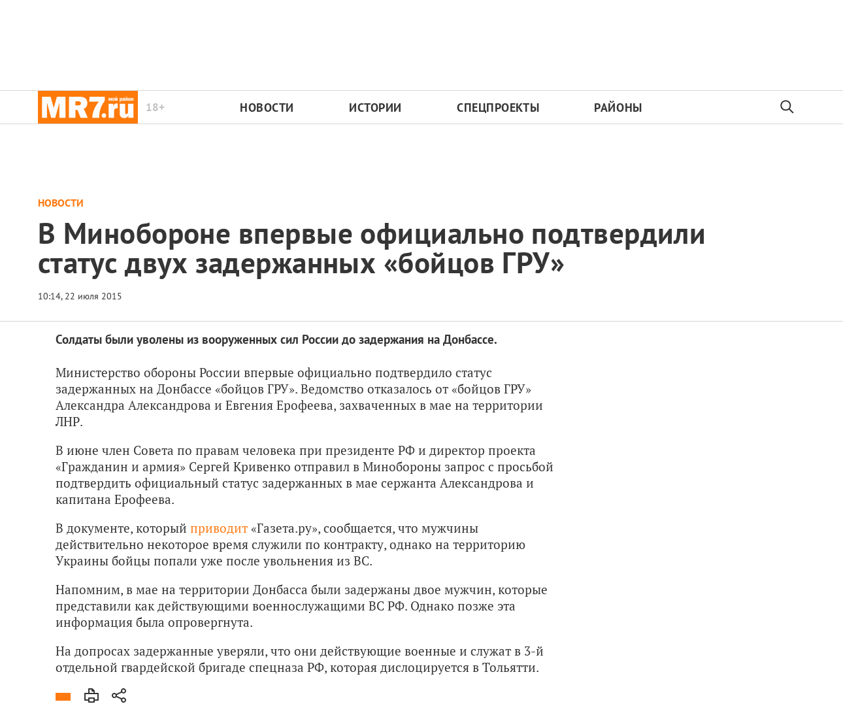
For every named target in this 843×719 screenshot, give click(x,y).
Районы (618, 107)
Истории (375, 107)
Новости (267, 107)
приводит (219, 528)
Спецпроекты (498, 107)
